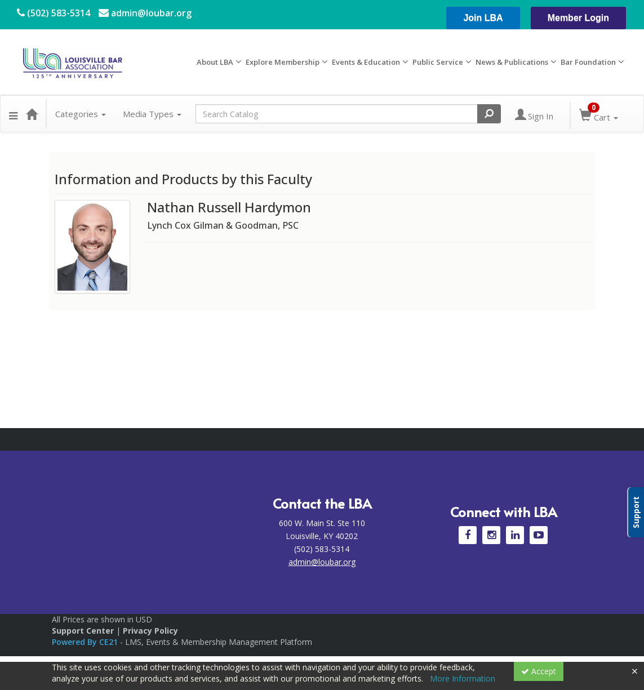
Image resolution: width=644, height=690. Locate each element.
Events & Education (366, 62)
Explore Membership (282, 62)
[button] (13, 114)
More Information (462, 678)
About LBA (215, 62)
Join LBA (483, 18)
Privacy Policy (150, 630)
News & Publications (512, 62)
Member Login (578, 18)
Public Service (437, 62)
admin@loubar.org (145, 13)
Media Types (152, 113)
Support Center (83, 630)
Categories (80, 113)
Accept (538, 671)
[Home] (31, 114)
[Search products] (489, 113)
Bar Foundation (588, 62)
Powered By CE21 (86, 641)
